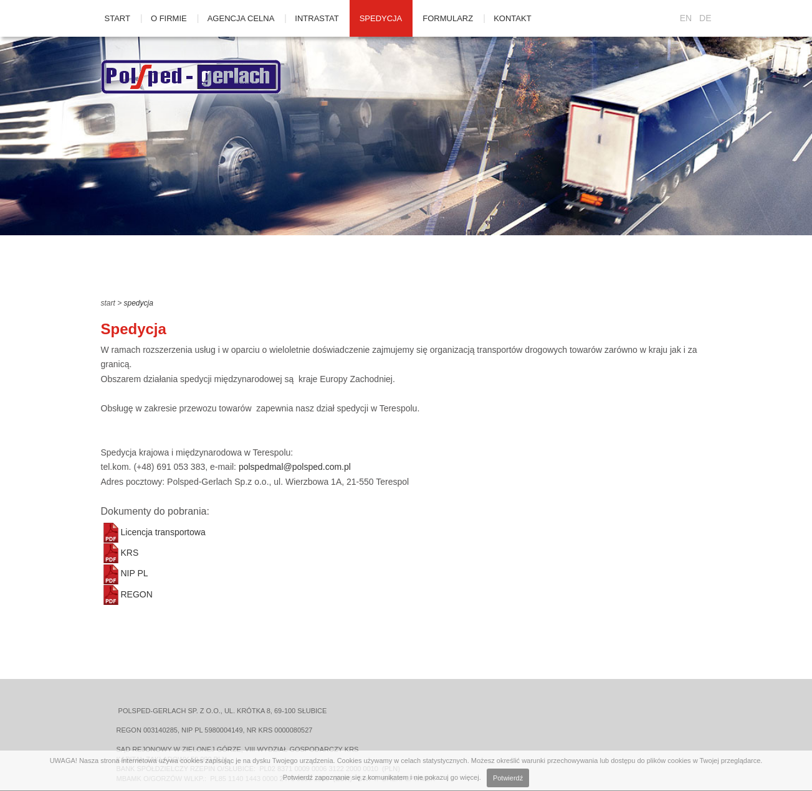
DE (705, 18)
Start (117, 18)
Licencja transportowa (153, 532)
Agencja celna (241, 18)
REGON (127, 594)
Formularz (448, 18)
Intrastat (316, 18)
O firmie (169, 18)
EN (686, 18)
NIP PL (124, 573)
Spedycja (381, 18)
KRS (120, 553)
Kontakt (512, 18)
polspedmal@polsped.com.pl (295, 467)
